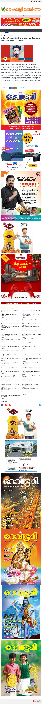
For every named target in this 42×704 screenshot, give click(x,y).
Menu (3, 30)
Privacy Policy (38, 1)
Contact (34, 1)
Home (2, 32)
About (31, 1)
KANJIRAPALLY (6, 32)
